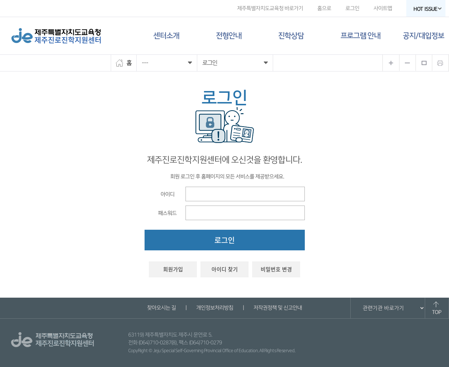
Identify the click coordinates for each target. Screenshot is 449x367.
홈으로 (324, 8)
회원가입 (173, 269)
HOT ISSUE (427, 9)
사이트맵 (382, 8)
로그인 (352, 8)
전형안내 (228, 36)
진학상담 (291, 36)
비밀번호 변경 (276, 269)
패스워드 (167, 213)
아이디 (167, 194)
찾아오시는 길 (161, 307)
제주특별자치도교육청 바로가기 (270, 8)
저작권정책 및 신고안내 (278, 307)
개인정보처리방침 (214, 307)
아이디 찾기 (225, 269)
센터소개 (166, 36)
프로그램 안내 (360, 36)
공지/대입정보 (423, 36)
